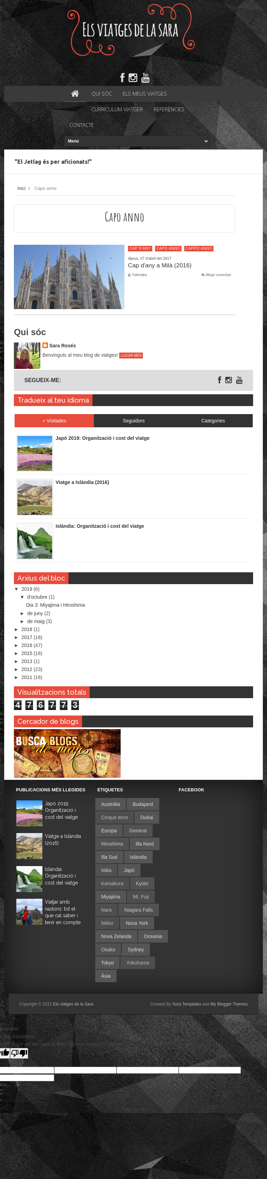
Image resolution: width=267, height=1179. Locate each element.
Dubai (146, 818)
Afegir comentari (218, 275)
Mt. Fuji (141, 897)
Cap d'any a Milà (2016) (160, 265)
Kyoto (142, 884)
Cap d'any (140, 249)
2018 (28, 629)
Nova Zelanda (116, 936)
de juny (35, 613)
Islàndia (138, 857)
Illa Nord (145, 844)
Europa (109, 831)
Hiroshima (112, 844)
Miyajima (110, 897)
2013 (28, 662)
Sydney (136, 950)
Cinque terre (114, 818)
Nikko (107, 923)
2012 (28, 670)
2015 (28, 654)
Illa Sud (109, 857)
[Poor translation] (19, 1053)
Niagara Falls (138, 910)
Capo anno (168, 249)
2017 (28, 637)
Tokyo (107, 963)
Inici (21, 189)
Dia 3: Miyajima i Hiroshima (55, 605)
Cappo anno (199, 249)
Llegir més (131, 356)
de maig (36, 621)
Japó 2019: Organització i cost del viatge (61, 810)
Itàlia (106, 870)
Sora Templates (186, 1004)
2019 (28, 589)
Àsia (106, 976)
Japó (129, 870)
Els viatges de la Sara (73, 1004)
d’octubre (37, 597)
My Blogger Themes (229, 1004)
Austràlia (110, 804)
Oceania (153, 936)
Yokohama (137, 963)
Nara (106, 910)
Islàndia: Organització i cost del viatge (61, 876)
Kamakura (112, 884)
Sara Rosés (62, 346)
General (138, 831)
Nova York (137, 923)
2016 (28, 645)
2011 (28, 678)
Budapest (142, 804)
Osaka (108, 950)
